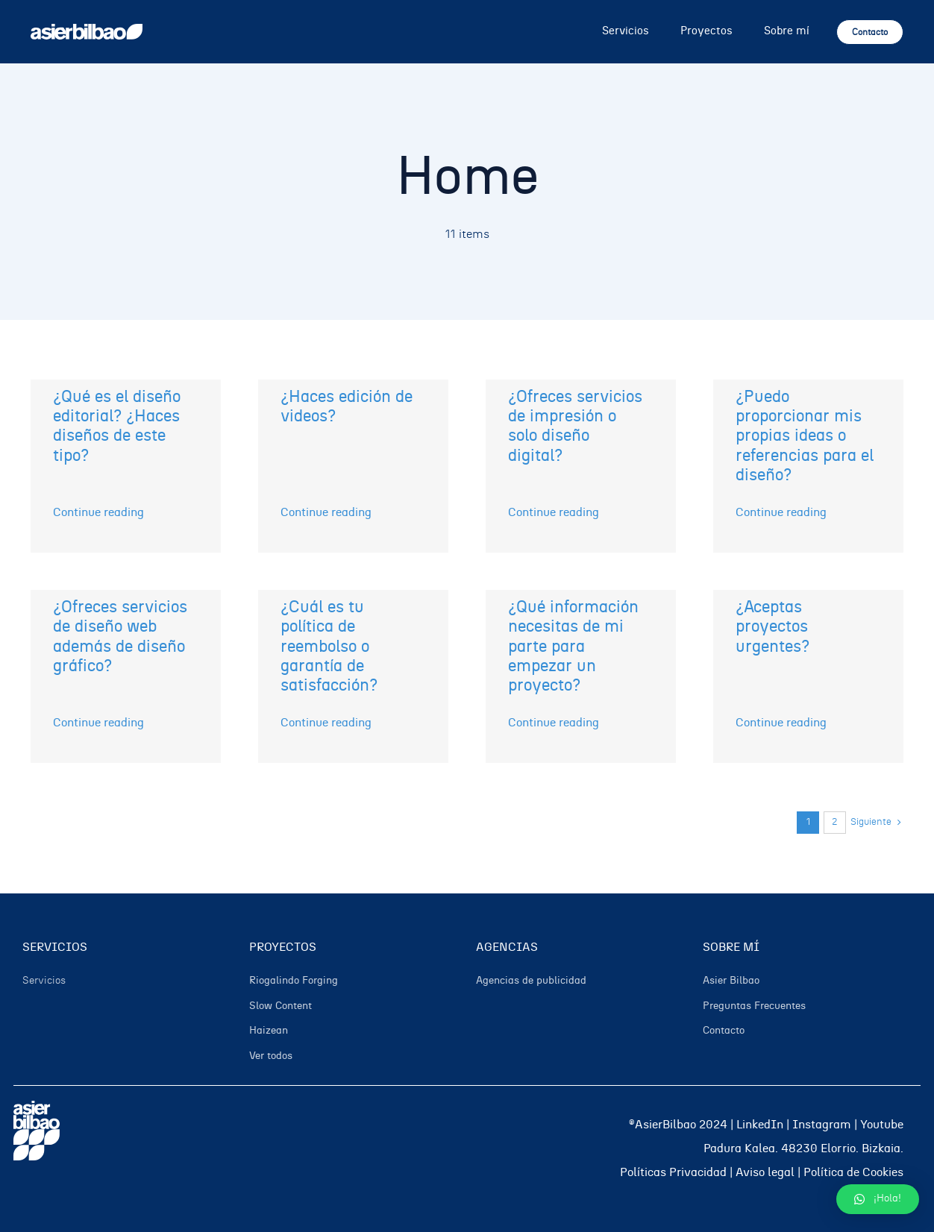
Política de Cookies (853, 1172)
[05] (36, 1107)
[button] (877, 1199)
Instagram (821, 1125)
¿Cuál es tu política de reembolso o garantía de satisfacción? (328, 646)
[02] (86, 30)
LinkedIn (759, 1125)
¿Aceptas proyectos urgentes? (772, 627)
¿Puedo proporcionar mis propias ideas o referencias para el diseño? (805, 436)
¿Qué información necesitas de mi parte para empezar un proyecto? (573, 646)
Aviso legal (765, 1172)
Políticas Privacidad (673, 1172)
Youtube (881, 1125)
